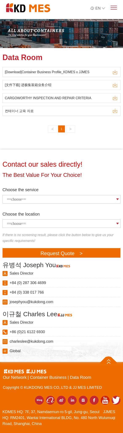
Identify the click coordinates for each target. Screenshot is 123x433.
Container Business (49, 377)
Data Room (80, 377)
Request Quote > (61, 253)
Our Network (15, 377)
